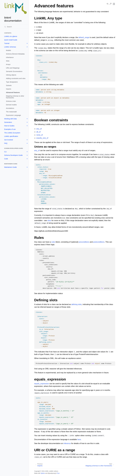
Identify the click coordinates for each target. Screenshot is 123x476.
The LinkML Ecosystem (12, 133)
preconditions (84, 242)
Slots (7, 61)
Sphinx (43, 473)
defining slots (76, 304)
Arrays (8, 64)
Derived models (11, 105)
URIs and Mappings (13, 68)
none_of (39, 135)
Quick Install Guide (10, 40)
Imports (8, 89)
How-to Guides (9, 126)
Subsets (9, 85)
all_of (38, 132)
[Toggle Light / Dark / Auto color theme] (110, 4)
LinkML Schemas (10, 47)
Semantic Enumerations (14, 71)
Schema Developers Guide (13, 155)
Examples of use (10, 129)
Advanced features (13, 92)
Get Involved (8, 140)
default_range (83, 37)
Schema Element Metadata (15, 54)
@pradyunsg (52, 473)
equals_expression (41, 384)
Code (6, 159)
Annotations (10, 108)
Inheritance (10, 57)
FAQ (5, 143)
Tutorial (6, 43)
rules (53, 242)
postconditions (98, 242)
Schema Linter (11, 101)
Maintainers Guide (10, 167)
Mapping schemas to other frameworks (15, 97)
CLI (5, 152)
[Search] (16, 27)
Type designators (12, 82)
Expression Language (13, 115)
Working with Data (10, 119)
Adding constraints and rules (16, 78)
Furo (58, 473)
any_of (39, 129)
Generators (8, 122)
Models (8, 50)
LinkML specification (11, 136)
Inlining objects (11, 75)
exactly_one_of (42, 138)
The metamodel (11, 112)
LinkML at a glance (10, 36)
